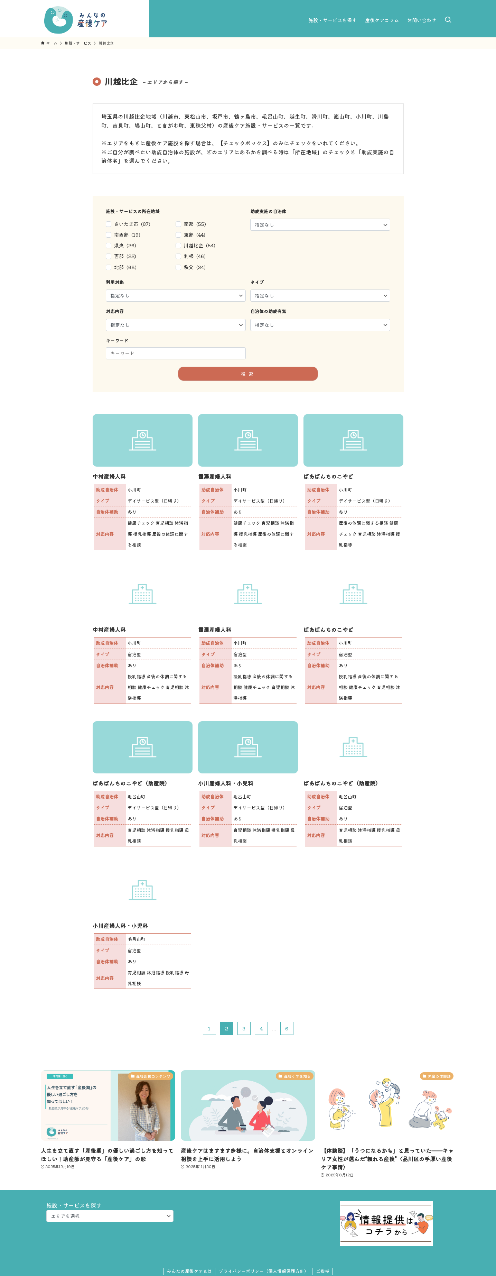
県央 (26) (125, 245)
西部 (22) (125, 256)
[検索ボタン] (448, 20)
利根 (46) (195, 256)
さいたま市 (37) (132, 223)
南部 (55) (195, 223)
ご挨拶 (322, 1271)
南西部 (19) (127, 234)
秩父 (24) (195, 267)
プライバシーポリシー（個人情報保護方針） (264, 1271)
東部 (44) (194, 234)
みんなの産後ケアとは (189, 1271)
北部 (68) (125, 267)
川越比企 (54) (199, 245)
